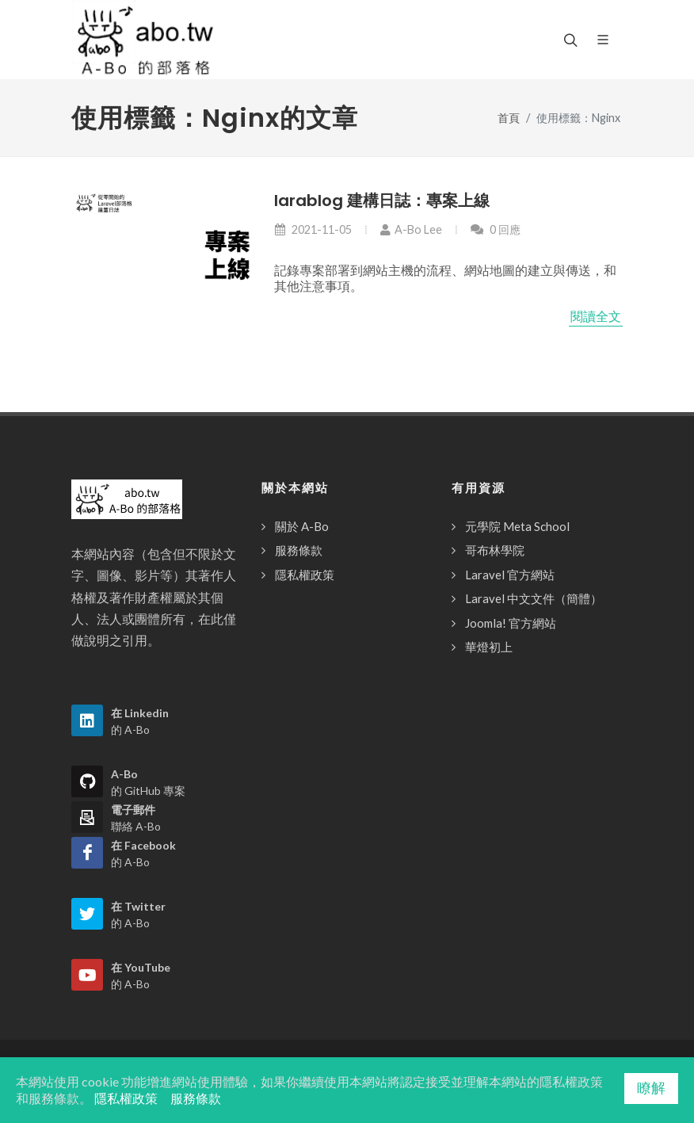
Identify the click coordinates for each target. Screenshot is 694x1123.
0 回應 (495, 229)
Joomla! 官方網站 (510, 623)
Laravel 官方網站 (510, 574)
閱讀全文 (595, 316)
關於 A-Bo (302, 526)
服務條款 (298, 550)
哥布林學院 (494, 550)
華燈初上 (489, 647)
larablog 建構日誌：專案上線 (382, 200)
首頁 (509, 117)
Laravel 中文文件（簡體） (533, 598)
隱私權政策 (304, 574)
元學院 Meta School (517, 526)
